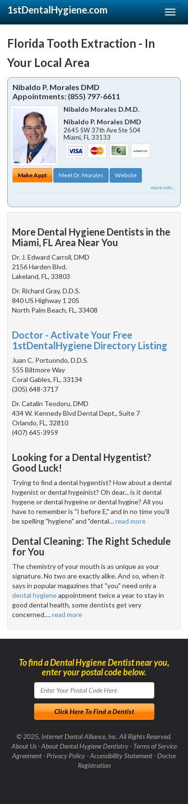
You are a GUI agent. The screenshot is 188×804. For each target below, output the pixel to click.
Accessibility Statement (121, 755)
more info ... (162, 187)
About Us (24, 746)
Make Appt (32, 175)
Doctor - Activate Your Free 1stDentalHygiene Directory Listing (89, 340)
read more (130, 521)
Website (126, 175)
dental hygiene (34, 595)
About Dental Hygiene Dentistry (84, 746)
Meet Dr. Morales (81, 175)
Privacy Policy (66, 755)
